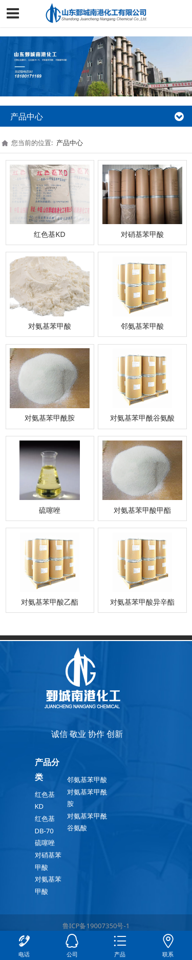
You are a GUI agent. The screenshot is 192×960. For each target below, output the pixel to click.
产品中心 (69, 142)
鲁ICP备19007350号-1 (96, 925)
